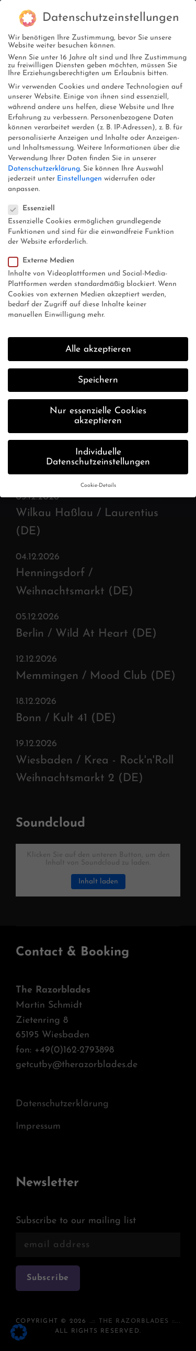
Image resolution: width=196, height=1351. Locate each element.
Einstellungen (79, 172)
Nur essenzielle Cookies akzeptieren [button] (98, 409)
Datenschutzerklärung (44, 162)
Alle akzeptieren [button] (98, 342)
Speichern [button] (98, 373)
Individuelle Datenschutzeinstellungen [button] (98, 450)
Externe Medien (44, 254)
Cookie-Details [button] (98, 479)
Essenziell (35, 202)
